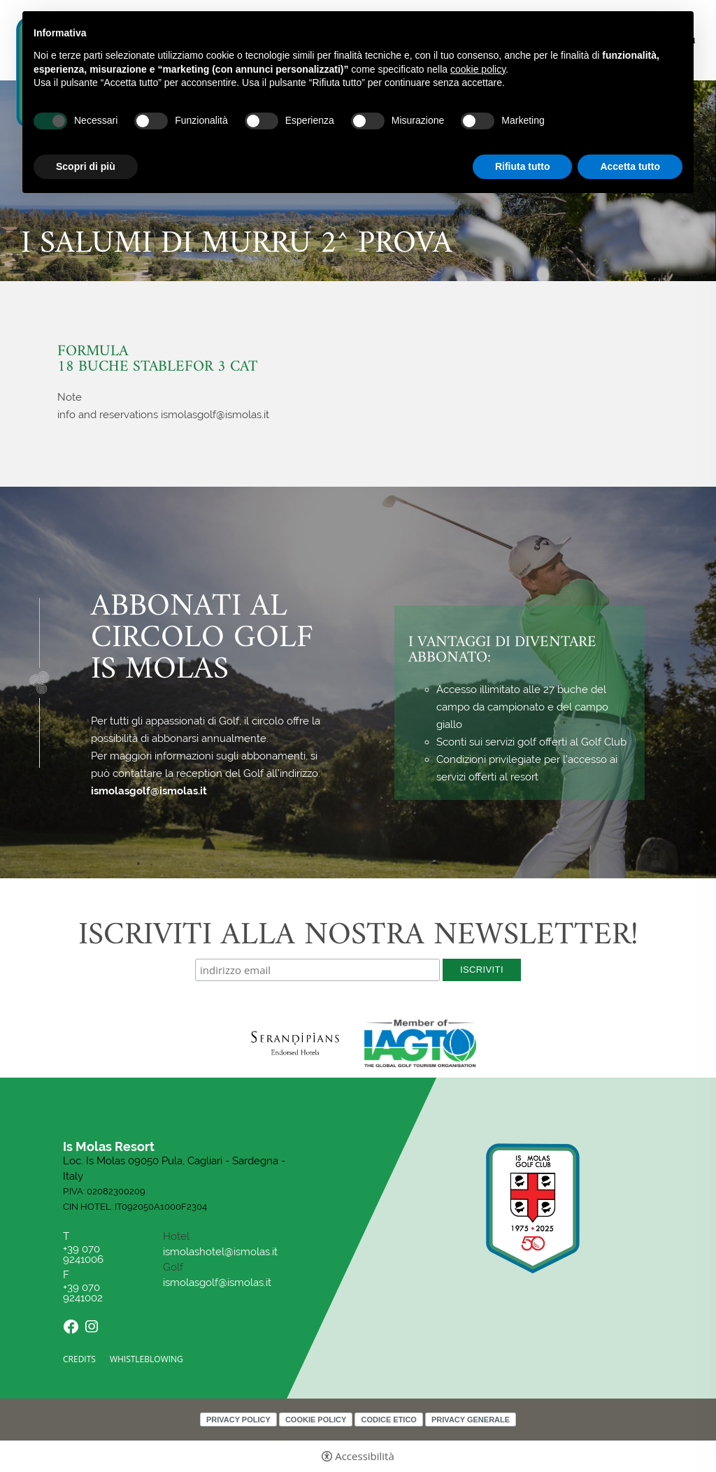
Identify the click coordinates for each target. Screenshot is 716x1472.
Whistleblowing (146, 1359)
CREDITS (79, 1359)
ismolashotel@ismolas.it (220, 1251)
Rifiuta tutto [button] (522, 166)
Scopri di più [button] (85, 166)
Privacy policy (238, 1419)
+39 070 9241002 (83, 1292)
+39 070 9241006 (84, 1254)
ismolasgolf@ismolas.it (149, 791)
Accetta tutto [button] (630, 166)
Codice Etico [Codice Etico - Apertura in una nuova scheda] (388, 1419)
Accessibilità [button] (364, 1456)
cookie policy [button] (478, 69)
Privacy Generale (470, 1419)
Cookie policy (315, 1419)
